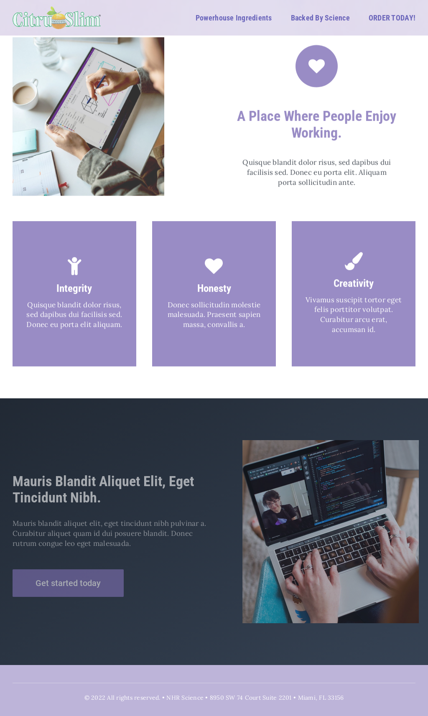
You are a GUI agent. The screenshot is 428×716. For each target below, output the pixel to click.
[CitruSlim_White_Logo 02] (57, 9)
